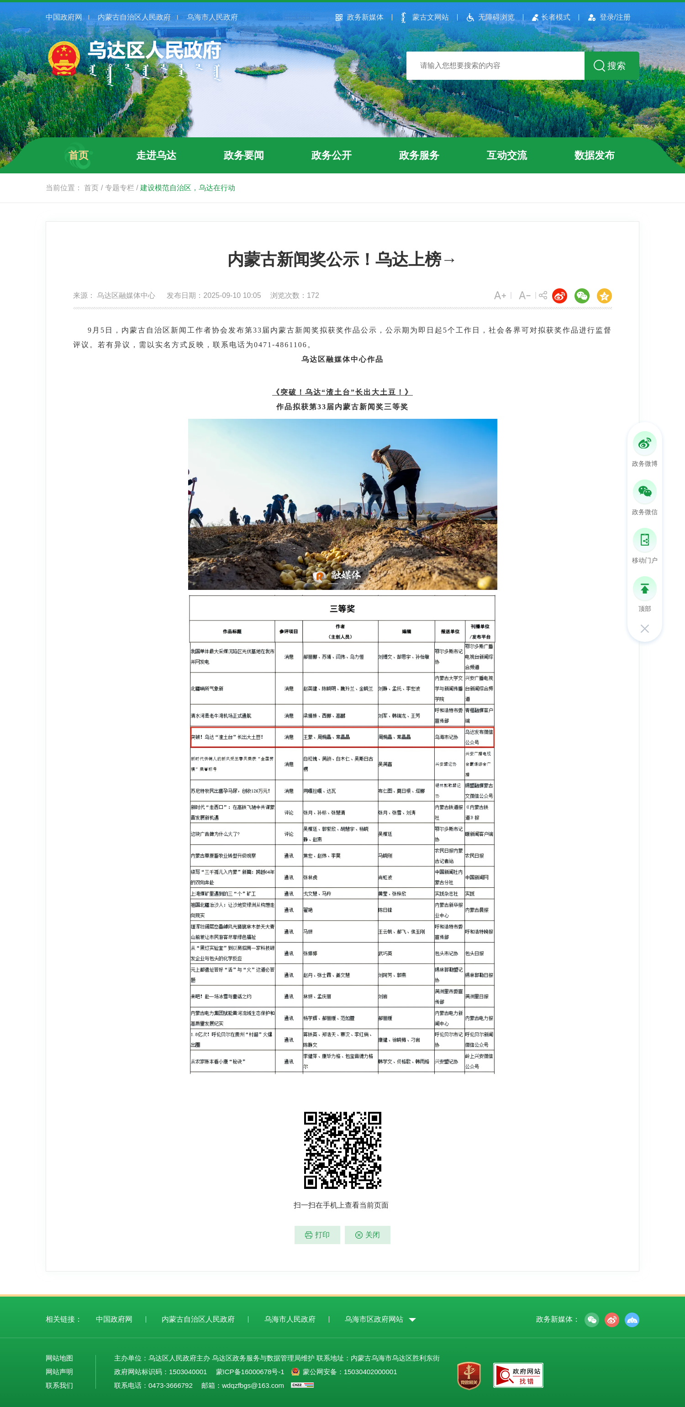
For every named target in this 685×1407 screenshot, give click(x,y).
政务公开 (331, 155)
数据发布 (594, 155)
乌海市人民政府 (212, 17)
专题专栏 (119, 188)
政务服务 (419, 155)
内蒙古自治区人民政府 (134, 17)
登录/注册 (615, 17)
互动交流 (507, 155)
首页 (78, 155)
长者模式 (555, 17)
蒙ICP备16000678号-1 (250, 1372)
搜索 (616, 66)
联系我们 (59, 1385)
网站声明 (59, 1372)
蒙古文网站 (430, 17)
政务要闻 (244, 155)
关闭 (372, 1235)
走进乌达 (156, 155)
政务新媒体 (365, 17)
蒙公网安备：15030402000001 (350, 1372)
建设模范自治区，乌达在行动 (187, 188)
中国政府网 (64, 17)
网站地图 (59, 1358)
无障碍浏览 (496, 17)
